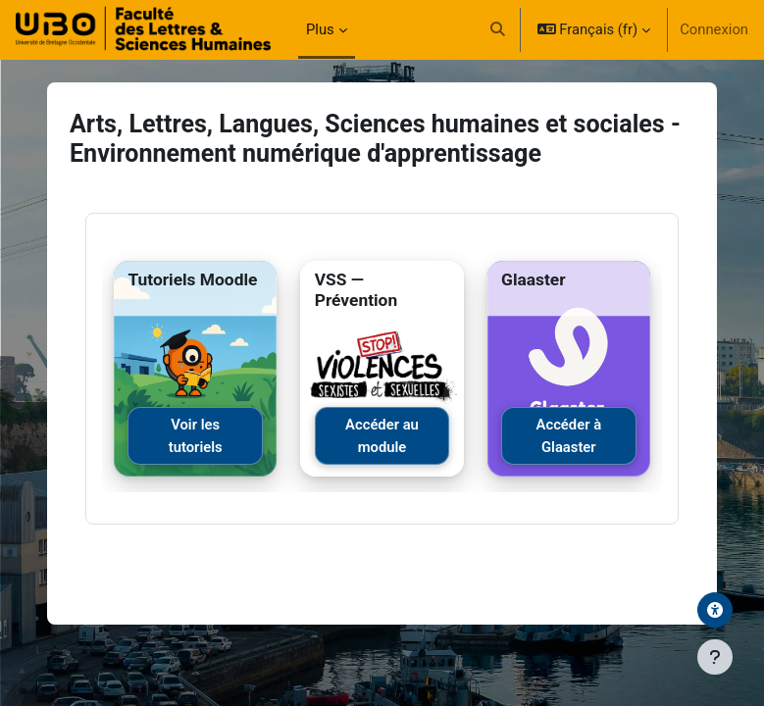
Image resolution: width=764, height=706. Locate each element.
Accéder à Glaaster (569, 435)
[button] (498, 29)
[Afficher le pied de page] (715, 657)
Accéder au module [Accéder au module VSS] (382, 435)
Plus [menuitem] (320, 29)
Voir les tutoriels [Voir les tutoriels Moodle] (196, 435)
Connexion (714, 29)
